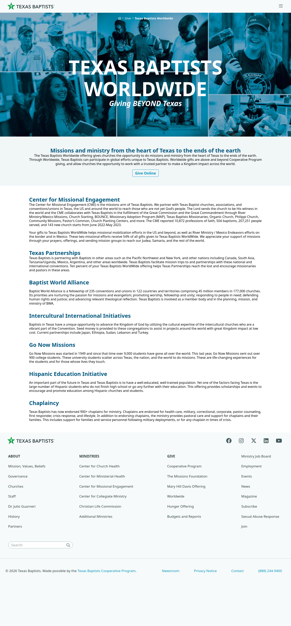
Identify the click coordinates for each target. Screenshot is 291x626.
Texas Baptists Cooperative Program (107, 601)
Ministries (89, 486)
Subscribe (249, 536)
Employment (251, 496)
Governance (18, 506)
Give (128, 18)
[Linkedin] (266, 470)
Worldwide (175, 526)
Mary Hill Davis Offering (186, 516)
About (14, 486)
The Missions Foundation (187, 506)
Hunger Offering (180, 536)
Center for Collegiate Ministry (103, 526)
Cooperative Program (184, 496)
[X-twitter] (253, 470)
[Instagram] (241, 470)
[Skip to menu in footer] (281, 6)
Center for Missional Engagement (106, 516)
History (14, 546)
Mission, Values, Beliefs (26, 496)
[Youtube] (279, 470)
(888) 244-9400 (270, 601)
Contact (237, 601)
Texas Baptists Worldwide (154, 18)
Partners (15, 556)
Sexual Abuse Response (260, 546)
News (245, 516)
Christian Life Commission (100, 536)
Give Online (145, 179)
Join (244, 556)
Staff (12, 526)
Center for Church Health (99, 496)
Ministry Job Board (256, 486)
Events (246, 506)
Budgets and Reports (184, 546)
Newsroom (170, 601)
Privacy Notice (205, 601)
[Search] (69, 575)
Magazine (249, 526)
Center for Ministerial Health (102, 506)
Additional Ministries (95, 546)
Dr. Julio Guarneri (22, 536)
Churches (15, 516)
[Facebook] (230, 470)
